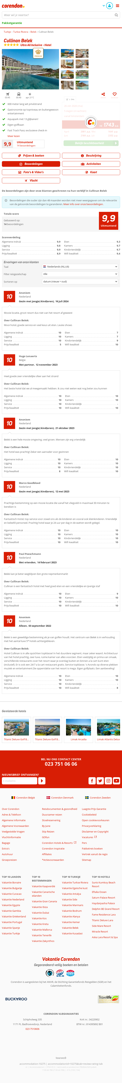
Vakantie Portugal (12, 922)
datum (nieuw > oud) (55, 281)
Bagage (6, 843)
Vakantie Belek (70, 927)
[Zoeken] (116, 14)
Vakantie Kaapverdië (43, 886)
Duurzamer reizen (52, 814)
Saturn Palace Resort (103, 897)
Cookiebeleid (89, 814)
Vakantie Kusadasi (72, 933)
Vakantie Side (69, 899)
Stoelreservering (51, 820)
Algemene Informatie (14, 820)
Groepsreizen (9, 860)
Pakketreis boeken (92, 848)
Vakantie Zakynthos (43, 941)
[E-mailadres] (19, 780)
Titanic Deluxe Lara (102, 920)
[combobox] (61, 14)
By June (46, 826)
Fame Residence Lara (104, 914)
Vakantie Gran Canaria (44, 901)
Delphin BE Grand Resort (106, 909)
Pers (84, 843)
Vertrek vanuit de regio (95, 854)
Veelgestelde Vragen (13, 831)
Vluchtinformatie (11, 837)
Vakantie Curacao (12, 893)
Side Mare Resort (101, 926)
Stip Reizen (48, 831)
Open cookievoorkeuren (95, 820)
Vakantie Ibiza (40, 907)
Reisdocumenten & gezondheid (59, 809)
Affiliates (47, 854)
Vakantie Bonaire (11, 882)
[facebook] (92, 780)
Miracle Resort (100, 931)
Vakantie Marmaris (72, 905)
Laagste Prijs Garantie (94, 809)
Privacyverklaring (91, 826)
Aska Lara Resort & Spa (105, 937)
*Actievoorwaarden (53, 860)
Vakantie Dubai (40, 912)
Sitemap (86, 860)
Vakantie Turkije (11, 933)
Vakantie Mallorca (42, 929)
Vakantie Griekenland (14, 916)
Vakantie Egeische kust (75, 888)
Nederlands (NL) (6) (56, 266)
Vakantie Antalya (71, 893)
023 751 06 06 (61, 764)
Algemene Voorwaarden (15, 826)
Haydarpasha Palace (103, 903)
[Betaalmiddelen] (16, 999)
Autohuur (7, 854)
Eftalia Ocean (99, 892)
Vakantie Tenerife (41, 935)
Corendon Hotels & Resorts (57, 843)
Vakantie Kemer (71, 922)
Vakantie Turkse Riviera (75, 882)
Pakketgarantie (12, 23)
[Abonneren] (41, 780)
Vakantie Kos (39, 918)
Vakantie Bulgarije (12, 888)
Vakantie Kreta (40, 924)
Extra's (5, 848)
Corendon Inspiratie (53, 848)
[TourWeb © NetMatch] (61, 1058)
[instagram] (108, 780)
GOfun (45, 837)
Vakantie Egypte (11, 905)
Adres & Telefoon (11, 814)
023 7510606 (32, 1029)
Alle (45, 274)
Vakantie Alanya (71, 916)
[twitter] (100, 780)
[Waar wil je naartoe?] (61, 14)
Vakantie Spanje (11, 927)
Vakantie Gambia (11, 910)
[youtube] (116, 780)
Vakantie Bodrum (72, 910)
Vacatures (87, 837)
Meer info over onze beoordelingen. (83, 204)
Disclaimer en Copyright (95, 831)
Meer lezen (14, 136)
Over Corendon (10, 809)
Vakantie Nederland (13, 899)
